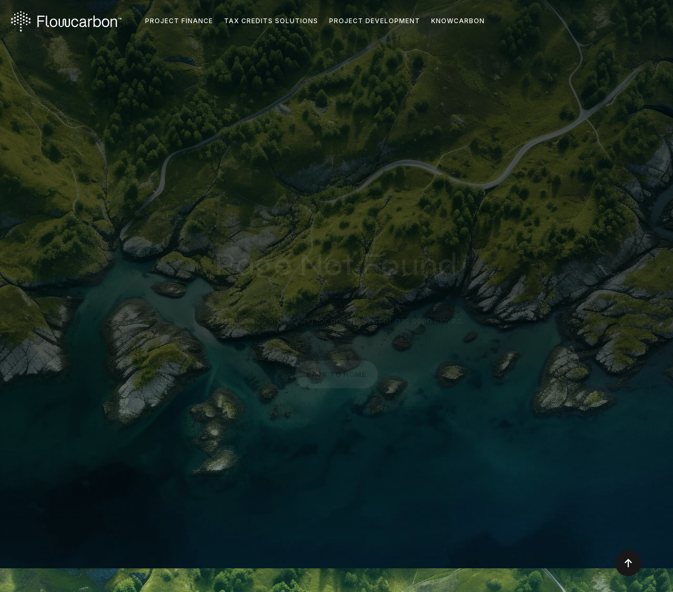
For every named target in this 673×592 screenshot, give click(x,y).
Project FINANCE (179, 21)
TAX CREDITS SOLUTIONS (271, 21)
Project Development (374, 21)
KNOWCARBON (458, 21)
